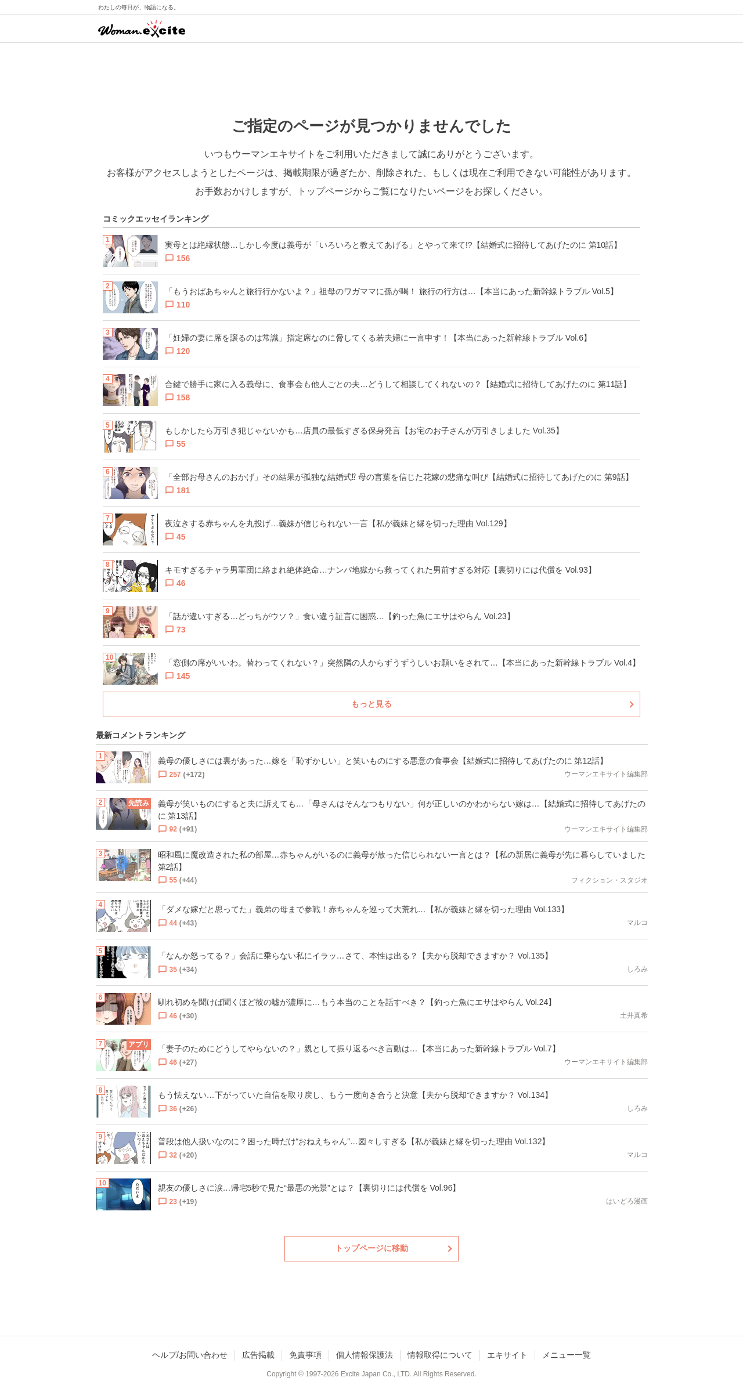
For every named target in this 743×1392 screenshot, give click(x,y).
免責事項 (305, 1355)
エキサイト (507, 1355)
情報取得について (440, 1355)
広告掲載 (258, 1355)
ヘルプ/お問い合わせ (190, 1355)
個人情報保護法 (364, 1355)
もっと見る (371, 703)
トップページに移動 (371, 1248)
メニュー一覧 (566, 1355)
